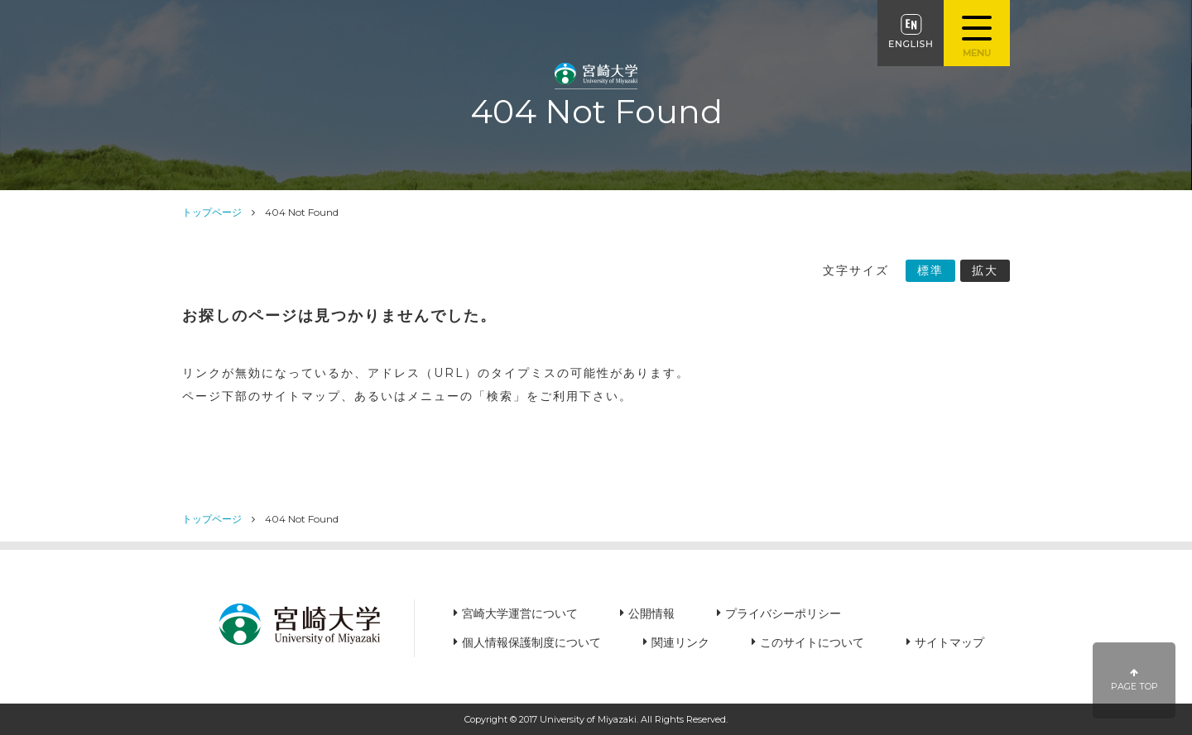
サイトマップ (949, 642)
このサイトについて (812, 642)
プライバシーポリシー (783, 613)
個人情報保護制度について (531, 642)
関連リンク (680, 642)
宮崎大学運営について (520, 613)
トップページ (212, 212)
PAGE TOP (1134, 680)
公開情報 (651, 613)
